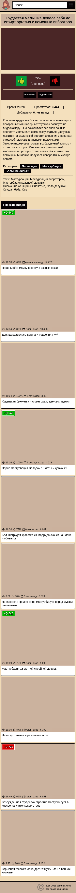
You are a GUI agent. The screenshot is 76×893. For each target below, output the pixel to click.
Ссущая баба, (12, 189)
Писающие (29, 166)
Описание (30, 95)
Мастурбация (51, 166)
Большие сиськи (17, 171)
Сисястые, (39, 186)
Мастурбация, (20, 179)
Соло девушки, (56, 186)
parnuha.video (64, 885)
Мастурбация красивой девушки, (24, 182)
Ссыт (25, 189)
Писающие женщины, (17, 186)
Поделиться (45, 95)
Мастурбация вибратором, (47, 179)
